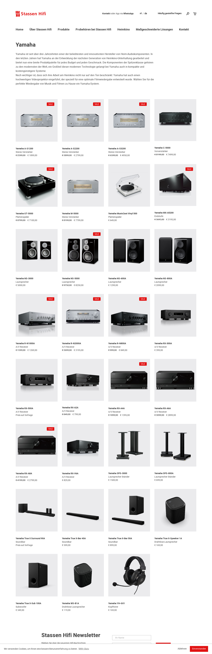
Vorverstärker (161, 148)
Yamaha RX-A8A (24, 451)
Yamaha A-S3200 (117, 145)
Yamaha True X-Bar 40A (74, 512)
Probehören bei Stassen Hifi (93, 30)
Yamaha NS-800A (163, 267)
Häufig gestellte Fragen (170, 13)
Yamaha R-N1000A (25, 328)
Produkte (64, 30)
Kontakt (106, 13)
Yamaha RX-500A (24, 390)
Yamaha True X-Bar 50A (120, 512)
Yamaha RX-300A (163, 328)
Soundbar (20, 515)
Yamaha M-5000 (70, 206)
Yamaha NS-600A (117, 267)
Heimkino (123, 30)
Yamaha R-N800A (117, 328)
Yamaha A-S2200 (70, 145)
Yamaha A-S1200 (24, 145)
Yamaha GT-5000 (24, 206)
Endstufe (158, 209)
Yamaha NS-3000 (24, 267)
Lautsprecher (22, 270)
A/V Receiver (22, 332)
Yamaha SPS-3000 (117, 451)
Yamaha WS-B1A (70, 573)
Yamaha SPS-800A (163, 451)
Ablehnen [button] (182, 648)
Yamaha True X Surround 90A (30, 512)
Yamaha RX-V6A (70, 451)
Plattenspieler (22, 209)
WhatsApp (128, 13)
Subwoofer (21, 577)
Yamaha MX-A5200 (164, 206)
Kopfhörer (113, 577)
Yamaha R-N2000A (71, 328)
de (146, 13)
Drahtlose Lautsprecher (165, 515)
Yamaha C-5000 (162, 145)
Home (19, 30)
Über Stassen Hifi (41, 30)
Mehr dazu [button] (84, 648)
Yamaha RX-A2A (70, 390)
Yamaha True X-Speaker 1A (168, 512)
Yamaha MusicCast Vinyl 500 (122, 206)
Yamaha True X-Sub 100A (28, 573)
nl (141, 13)
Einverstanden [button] (199, 648)
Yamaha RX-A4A (116, 390)
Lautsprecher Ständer (118, 454)
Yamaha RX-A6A (162, 390)
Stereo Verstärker (24, 148)
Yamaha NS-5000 (71, 267)
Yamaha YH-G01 (116, 573)
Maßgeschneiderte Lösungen (154, 30)
